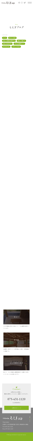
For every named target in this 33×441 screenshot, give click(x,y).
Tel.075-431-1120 (8, 426)
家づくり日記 (12, 38)
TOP (30, 419)
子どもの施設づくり (19, 43)
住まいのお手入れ (7, 43)
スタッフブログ (16, 46)
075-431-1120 (16, 399)
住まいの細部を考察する (9, 40)
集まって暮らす (21, 40)
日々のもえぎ (6, 46)
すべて (4, 38)
